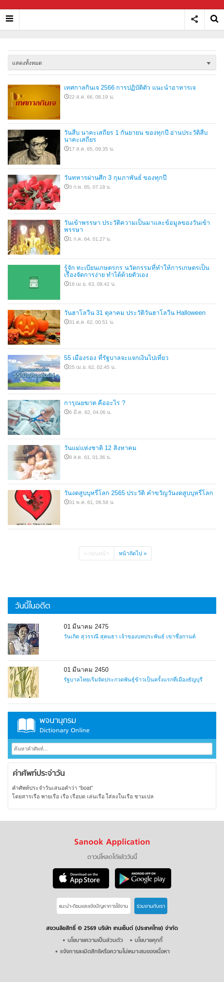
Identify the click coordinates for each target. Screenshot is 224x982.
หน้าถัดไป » (133, 553)
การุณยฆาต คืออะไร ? (94, 403)
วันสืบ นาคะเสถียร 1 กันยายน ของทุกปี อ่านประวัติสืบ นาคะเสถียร (136, 136)
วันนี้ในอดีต (32, 606)
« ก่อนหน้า (96, 553)
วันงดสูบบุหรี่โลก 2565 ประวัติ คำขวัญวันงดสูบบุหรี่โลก (138, 493)
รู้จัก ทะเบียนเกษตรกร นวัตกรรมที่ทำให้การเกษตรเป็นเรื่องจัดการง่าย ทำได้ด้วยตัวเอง (136, 271)
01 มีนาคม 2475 (86, 626)
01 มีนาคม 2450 (86, 669)
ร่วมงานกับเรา (151, 906)
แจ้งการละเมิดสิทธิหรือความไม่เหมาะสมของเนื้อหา (115, 951)
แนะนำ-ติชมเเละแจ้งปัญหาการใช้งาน (93, 906)
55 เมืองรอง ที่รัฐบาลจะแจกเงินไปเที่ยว (116, 358)
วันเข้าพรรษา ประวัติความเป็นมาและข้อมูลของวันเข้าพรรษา (137, 226)
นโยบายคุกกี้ (149, 940)
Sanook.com (23, 5)
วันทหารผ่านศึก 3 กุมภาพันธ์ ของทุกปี (115, 177)
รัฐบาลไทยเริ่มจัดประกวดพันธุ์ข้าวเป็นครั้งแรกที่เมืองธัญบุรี (133, 679)
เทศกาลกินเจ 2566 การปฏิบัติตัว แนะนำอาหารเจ (130, 87)
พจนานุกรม (112, 725)
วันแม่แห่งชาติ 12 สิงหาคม (100, 448)
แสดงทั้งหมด (27, 63)
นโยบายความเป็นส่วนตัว (95, 940)
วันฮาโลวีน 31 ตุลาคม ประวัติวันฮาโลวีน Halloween (134, 312)
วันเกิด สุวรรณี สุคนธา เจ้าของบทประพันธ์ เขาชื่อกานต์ (130, 636)
